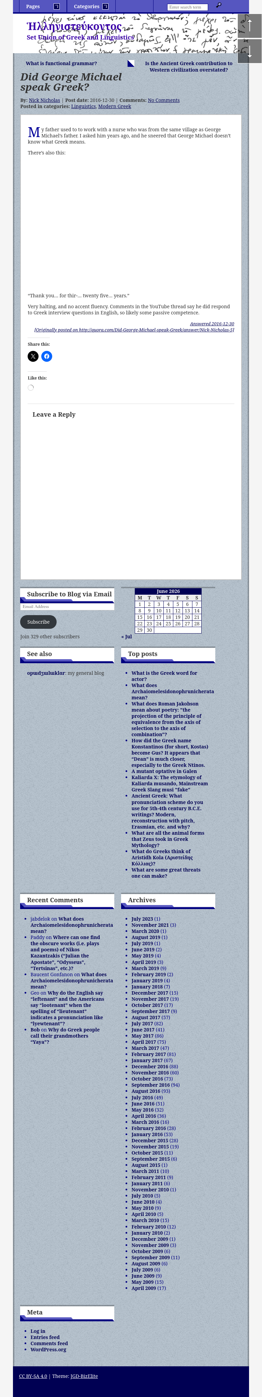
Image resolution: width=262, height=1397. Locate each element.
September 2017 (150, 1011)
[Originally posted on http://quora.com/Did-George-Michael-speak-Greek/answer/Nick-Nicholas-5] (134, 330)
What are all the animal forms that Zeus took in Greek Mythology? (167, 839)
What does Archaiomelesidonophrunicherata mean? (172, 691)
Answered (212, 324)
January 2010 (147, 1233)
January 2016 (147, 1134)
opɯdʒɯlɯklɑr (46, 673)
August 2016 (145, 1091)
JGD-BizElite (84, 1376)
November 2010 (150, 1189)
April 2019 (143, 962)
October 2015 (147, 1152)
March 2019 (145, 968)
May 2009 (142, 1282)
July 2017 (142, 1023)
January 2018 (147, 986)
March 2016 (145, 1122)
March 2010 (145, 1220)
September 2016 (150, 1085)
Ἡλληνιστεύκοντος (74, 26)
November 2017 (150, 999)
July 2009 (142, 1269)
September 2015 (150, 1159)
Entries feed (45, 1337)
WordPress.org (48, 1349)
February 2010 (148, 1226)
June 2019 (143, 949)
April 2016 (143, 1116)
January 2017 (147, 1060)
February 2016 (148, 1128)
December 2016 (149, 1066)
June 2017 (143, 1029)
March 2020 (145, 931)
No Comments (163, 100)
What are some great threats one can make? (165, 872)
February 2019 (148, 974)
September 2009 (150, 1257)
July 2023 (142, 919)
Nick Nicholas (44, 100)
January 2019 (147, 980)
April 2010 (143, 1214)
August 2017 (145, 1017)
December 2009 (149, 1239)
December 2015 (149, 1140)
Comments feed (49, 1343)
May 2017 (142, 1035)
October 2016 (147, 1078)
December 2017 (149, 993)
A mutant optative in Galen (164, 771)
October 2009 (147, 1251)
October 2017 (147, 1005)
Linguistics (83, 106)
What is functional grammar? (61, 63)
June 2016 (143, 1103)
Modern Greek (114, 106)
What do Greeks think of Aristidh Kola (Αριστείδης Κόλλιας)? (162, 857)
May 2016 (142, 1109)
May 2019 (142, 955)
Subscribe (38, 622)
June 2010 (143, 1202)
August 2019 (145, 937)
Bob (35, 1029)
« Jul (126, 636)
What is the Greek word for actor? (164, 676)
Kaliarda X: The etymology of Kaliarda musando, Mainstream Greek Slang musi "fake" (169, 783)
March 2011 (145, 1171)
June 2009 (143, 1276)
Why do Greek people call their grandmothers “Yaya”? (65, 1035)
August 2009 (145, 1263)
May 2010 (142, 1208)
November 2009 (150, 1245)
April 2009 (143, 1288)
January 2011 (147, 1183)
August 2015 (145, 1165)
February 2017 (148, 1054)
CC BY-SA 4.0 (33, 1376)
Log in (37, 1331)
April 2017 (143, 1042)
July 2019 (142, 943)
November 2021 (150, 925)
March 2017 (145, 1048)
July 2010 (142, 1195)
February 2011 (148, 1177)
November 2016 (150, 1072)
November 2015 (150, 1146)
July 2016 (142, 1097)
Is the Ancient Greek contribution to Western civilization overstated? (188, 66)
